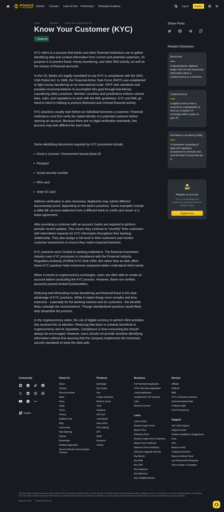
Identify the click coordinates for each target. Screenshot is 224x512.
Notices (62, 436)
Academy (100, 410)
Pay (98, 392)
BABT (99, 436)
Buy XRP (138, 465)
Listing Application (143, 392)
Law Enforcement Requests (185, 460)
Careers (63, 388)
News (61, 397)
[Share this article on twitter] (169, 31)
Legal (61, 405)
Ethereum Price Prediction (146, 447)
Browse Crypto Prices (144, 425)
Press (62, 401)
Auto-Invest (101, 423)
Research (101, 440)
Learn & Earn (140, 421)
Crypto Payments (104, 397)
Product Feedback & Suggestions (188, 434)
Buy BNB (138, 460)
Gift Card (100, 414)
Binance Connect (142, 405)
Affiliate (175, 384)
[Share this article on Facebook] (180, 31)
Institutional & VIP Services (147, 397)
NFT (98, 432)
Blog (61, 423)
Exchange (101, 384)
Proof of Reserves (180, 410)
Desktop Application (68, 445)
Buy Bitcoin (139, 456)
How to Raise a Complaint (184, 465)
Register (198, 6)
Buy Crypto (101, 388)
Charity (99, 445)
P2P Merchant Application (146, 384)
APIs (174, 443)
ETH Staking (102, 427)
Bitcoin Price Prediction (145, 443)
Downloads (64, 440)
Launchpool (102, 419)
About (62, 384)
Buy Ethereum (141, 473)
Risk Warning (65, 432)
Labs (136, 401)
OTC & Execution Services (184, 397)
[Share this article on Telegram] (190, 31)
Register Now (187, 213)
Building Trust (65, 419)
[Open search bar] (175, 6)
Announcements (67, 392)
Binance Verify (179, 447)
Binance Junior (103, 401)
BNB (174, 392)
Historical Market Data (182, 401)
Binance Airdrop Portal (182, 456)
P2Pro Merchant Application (147, 388)
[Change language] (209, 6)
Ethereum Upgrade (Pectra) (147, 452)
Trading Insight (179, 405)
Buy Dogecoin (141, 469)
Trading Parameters (181, 452)
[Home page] (23, 6)
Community (64, 427)
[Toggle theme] (216, 6)
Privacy (62, 414)
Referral (175, 388)
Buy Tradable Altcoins (144, 478)
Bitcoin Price (140, 430)
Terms (62, 410)
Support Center (179, 430)
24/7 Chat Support (180, 425)
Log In (185, 6)
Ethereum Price (141, 434)
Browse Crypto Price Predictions (149, 438)
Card (98, 405)
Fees (174, 438)
